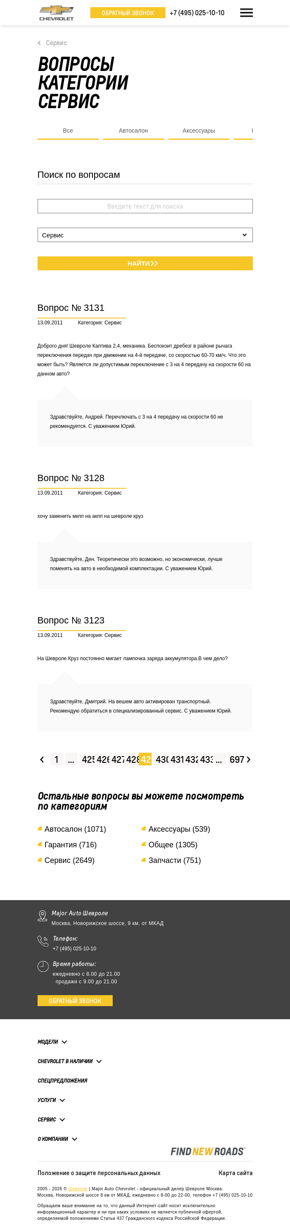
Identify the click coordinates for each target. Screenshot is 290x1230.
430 (161, 759)
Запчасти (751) (175, 860)
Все (68, 130)
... (71, 759)
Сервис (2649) (70, 860)
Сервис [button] (47, 1119)
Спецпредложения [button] (62, 1081)
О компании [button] (53, 1138)
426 (102, 759)
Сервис (56, 42)
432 (190, 759)
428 (131, 759)
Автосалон (133, 130)
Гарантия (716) (71, 845)
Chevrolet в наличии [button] (65, 1061)
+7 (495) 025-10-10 (74, 949)
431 (176, 759)
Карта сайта (236, 1172)
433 (205, 759)
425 (87, 759)
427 (116, 759)
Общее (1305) (173, 845)
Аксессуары (199, 130)
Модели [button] (48, 1041)
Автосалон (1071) (75, 829)
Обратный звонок (128, 12)
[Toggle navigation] (246, 12)
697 (235, 759)
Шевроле (78, 1188)
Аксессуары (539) (179, 829)
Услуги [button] (47, 1100)
